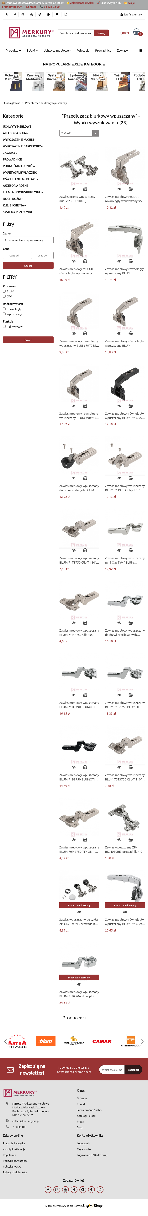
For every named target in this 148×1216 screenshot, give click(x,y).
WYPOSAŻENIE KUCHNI (19, 139)
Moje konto (84, 1149)
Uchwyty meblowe (57, 50)
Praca (80, 1121)
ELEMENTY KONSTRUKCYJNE (23, 192)
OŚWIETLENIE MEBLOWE (20, 179)
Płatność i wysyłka (14, 1143)
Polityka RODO (12, 1166)
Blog (79, 1127)
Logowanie (83, 1143)
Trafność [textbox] (66, 133)
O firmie (82, 1098)
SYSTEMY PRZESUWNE (18, 212)
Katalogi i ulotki (86, 1115)
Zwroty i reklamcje (14, 1149)
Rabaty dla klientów (15, 1172)
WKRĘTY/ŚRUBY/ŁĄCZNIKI (20, 172)
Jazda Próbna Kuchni (89, 1110)
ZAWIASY (10, 153)
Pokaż (28, 340)
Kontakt (31, 6)
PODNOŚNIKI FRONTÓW (19, 166)
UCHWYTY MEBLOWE (18, 126)
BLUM (32, 50)
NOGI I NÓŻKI (13, 198)
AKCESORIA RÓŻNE (16, 185)
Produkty (13, 50)
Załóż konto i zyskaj (82, 2)
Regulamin (9, 1155)
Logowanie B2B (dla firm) (92, 1155)
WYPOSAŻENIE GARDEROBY (23, 146)
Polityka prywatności (15, 1160)
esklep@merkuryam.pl (25, 1121)
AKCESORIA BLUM (16, 133)
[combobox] (79, 133)
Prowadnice (103, 50)
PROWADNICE (12, 159)
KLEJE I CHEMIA (14, 205)
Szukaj (28, 265)
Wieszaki (83, 50)
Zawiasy (122, 50)
